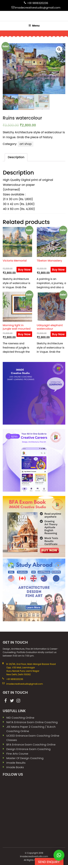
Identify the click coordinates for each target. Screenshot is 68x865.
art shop (26, 144)
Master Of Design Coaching (25, 758)
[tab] (16, 157)
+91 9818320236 (37, 3)
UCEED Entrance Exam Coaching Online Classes (32, 738)
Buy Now (24, 270)
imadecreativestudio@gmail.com (38, 7)
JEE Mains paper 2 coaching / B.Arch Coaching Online (30, 729)
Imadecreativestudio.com (34, 856)
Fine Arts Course (17, 753)
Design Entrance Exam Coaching (28, 749)
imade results (16, 763)
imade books (15, 767)
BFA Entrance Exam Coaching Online (30, 744)
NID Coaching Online (20, 718)
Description (16, 157)
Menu (34, 25)
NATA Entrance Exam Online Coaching (32, 722)
